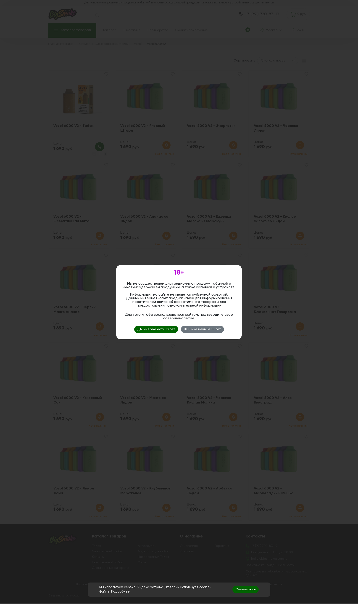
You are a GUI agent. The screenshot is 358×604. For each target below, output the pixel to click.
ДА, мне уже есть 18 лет (156, 329)
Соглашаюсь (245, 589)
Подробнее (120, 591)
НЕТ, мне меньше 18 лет (202, 329)
